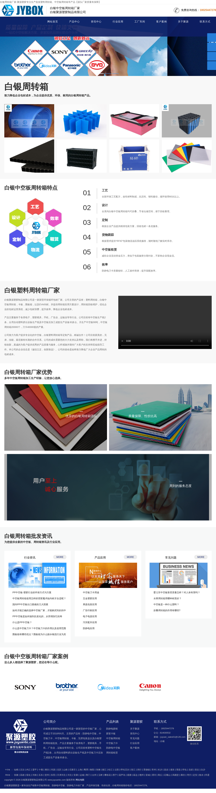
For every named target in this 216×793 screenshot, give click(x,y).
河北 (69, 775)
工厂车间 (139, 21)
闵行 (139, 770)
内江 (28, 770)
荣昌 (178, 770)
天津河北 (61, 775)
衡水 (201, 775)
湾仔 (189, 775)
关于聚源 (183, 21)
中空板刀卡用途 (91, 592)
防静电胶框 (112, 728)
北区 (59, 770)
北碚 (191, 770)
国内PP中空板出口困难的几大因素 (30, 604)
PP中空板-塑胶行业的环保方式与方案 (31, 592)
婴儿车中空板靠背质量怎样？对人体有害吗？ (177, 592)
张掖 (98, 770)
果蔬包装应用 (90, 604)
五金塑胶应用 (90, 598)
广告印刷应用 (90, 610)
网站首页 (52, 21)
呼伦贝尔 (125, 770)
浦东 (172, 770)
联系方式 (205, 21)
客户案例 (161, 21)
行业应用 (118, 21)
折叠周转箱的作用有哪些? (167, 610)
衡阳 (92, 770)
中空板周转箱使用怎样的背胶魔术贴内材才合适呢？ (39, 598)
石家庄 (72, 770)
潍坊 (47, 770)
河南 (34, 775)
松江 (110, 770)
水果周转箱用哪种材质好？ (167, 598)
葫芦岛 (122, 775)
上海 (80, 770)
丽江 (104, 770)
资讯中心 (96, 21)
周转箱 (18, 21)
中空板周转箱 (113, 738)
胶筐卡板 (110, 733)
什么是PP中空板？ (22, 622)
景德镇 (146, 770)
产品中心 (74, 21)
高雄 (22, 775)
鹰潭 (86, 770)
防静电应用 (89, 628)
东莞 (53, 775)
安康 (76, 775)
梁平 (34, 770)
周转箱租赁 (112, 752)
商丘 (160, 775)
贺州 (47, 775)
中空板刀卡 (112, 743)
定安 (195, 775)
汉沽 (22, 770)
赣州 (141, 775)
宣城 (148, 775)
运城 (82, 775)
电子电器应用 (90, 616)
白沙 (203, 770)
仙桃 (16, 770)
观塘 (129, 775)
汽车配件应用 (90, 622)
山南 (65, 770)
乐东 (41, 775)
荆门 (88, 775)
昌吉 (166, 770)
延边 (135, 775)
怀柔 (207, 775)
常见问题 (134, 738)
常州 (154, 770)
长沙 (160, 770)
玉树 (100, 775)
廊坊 (183, 775)
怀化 (184, 770)
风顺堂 (175, 775)
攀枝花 (107, 775)
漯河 (154, 775)
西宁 (115, 775)
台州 (94, 775)
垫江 (133, 770)
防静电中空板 (113, 747)
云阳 (116, 770)
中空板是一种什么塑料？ (166, 604)
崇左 (197, 770)
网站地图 (80, 780)
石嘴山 (167, 775)
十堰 (41, 770)
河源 (53, 770)
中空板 (7, 770)
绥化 (28, 775)
